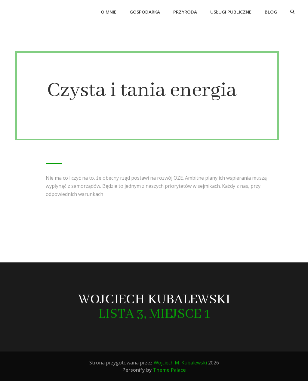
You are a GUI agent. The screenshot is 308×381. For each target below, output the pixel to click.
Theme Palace (169, 370)
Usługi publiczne (230, 12)
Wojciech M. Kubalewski (180, 362)
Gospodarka (145, 12)
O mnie (108, 12)
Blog (271, 12)
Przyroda (185, 12)
